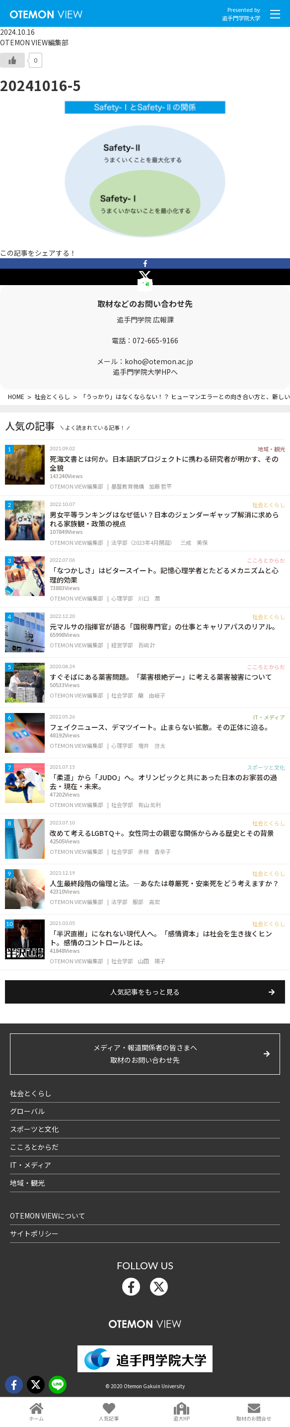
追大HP (181, 1418)
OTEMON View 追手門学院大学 (46, 12)
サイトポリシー (34, 1233)
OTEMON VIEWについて (47, 1216)
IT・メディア (30, 1165)
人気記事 (109, 1418)
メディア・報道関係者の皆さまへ (145, 1054)
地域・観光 (27, 1183)
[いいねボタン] (12, 60)
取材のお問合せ (253, 1418)
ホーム (36, 1418)
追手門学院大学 (241, 18)
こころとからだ (34, 1147)
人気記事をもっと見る (145, 992)
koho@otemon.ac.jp (159, 361)
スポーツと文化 (34, 1129)
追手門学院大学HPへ (145, 372)
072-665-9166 (155, 340)
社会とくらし (31, 1093)
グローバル (27, 1111)
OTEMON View (145, 1322)
